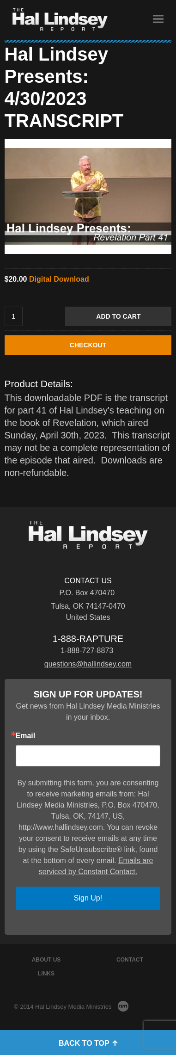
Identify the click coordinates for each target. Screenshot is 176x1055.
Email (26, 736)
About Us (46, 959)
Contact (129, 959)
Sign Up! (88, 898)
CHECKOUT (88, 345)
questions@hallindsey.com (88, 664)
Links (46, 973)
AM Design (123, 1006)
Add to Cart (118, 316)
